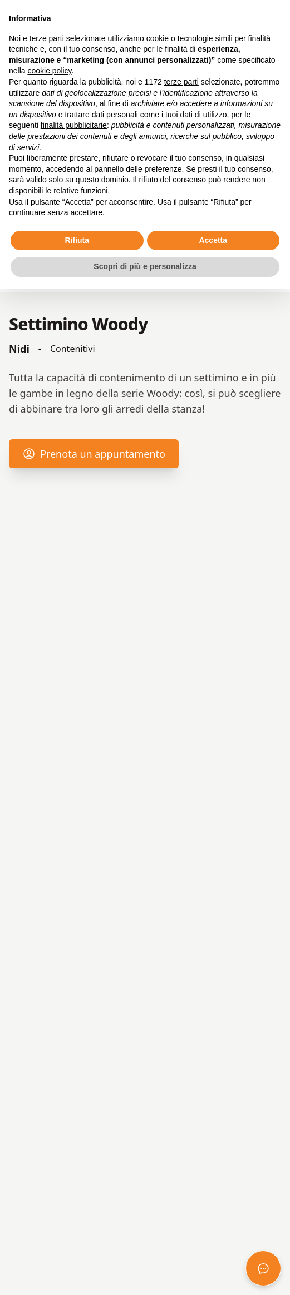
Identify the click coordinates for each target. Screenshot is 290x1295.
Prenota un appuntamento (93, 457)
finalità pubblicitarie (74, 125)
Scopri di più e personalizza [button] (145, 266)
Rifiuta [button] (77, 240)
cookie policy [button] (49, 70)
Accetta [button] (213, 240)
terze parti (181, 81)
